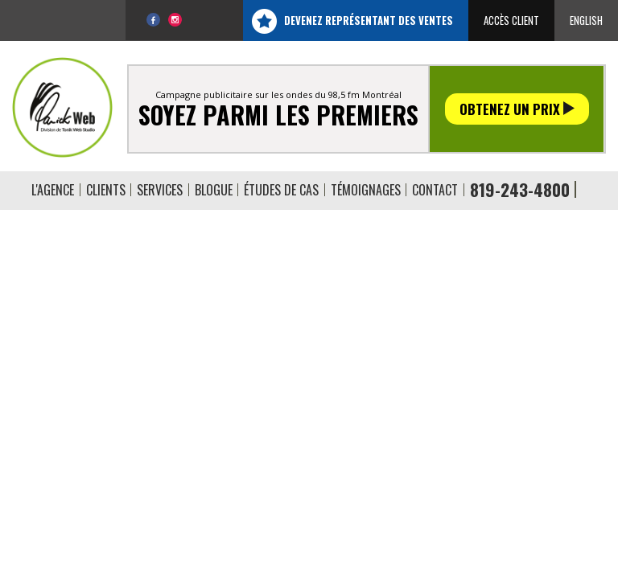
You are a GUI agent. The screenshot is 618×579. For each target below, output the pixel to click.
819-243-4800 (520, 189)
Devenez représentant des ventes (368, 20)
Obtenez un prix (517, 109)
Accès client (511, 20)
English (586, 20)
